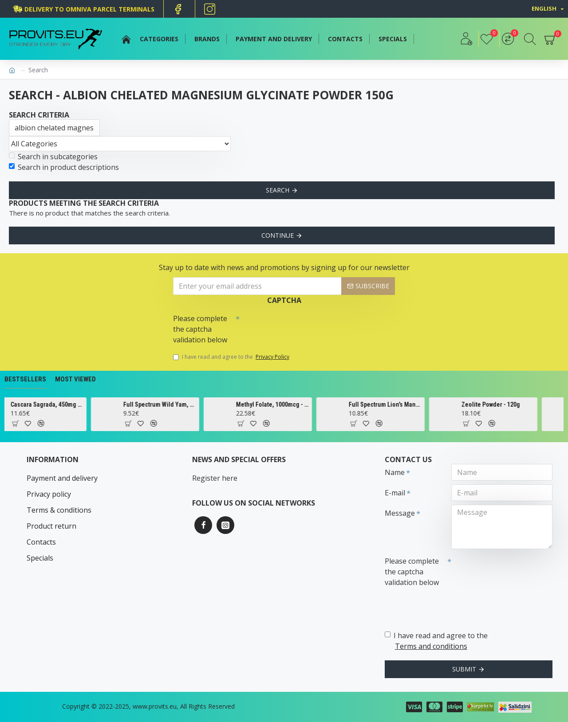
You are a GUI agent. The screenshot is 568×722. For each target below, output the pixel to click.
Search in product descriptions (64, 167)
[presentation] (302, 326)
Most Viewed (75, 379)
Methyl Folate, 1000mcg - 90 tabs (285, 404)
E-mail (395, 493)
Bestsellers (25, 379)
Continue (277, 235)
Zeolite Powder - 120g (503, 404)
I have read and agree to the (232, 357)
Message (400, 513)
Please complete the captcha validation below (200, 329)
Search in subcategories (53, 156)
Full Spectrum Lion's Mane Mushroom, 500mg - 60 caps (397, 404)
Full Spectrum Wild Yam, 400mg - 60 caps (172, 404)
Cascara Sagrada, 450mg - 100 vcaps (59, 404)
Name (395, 472)
